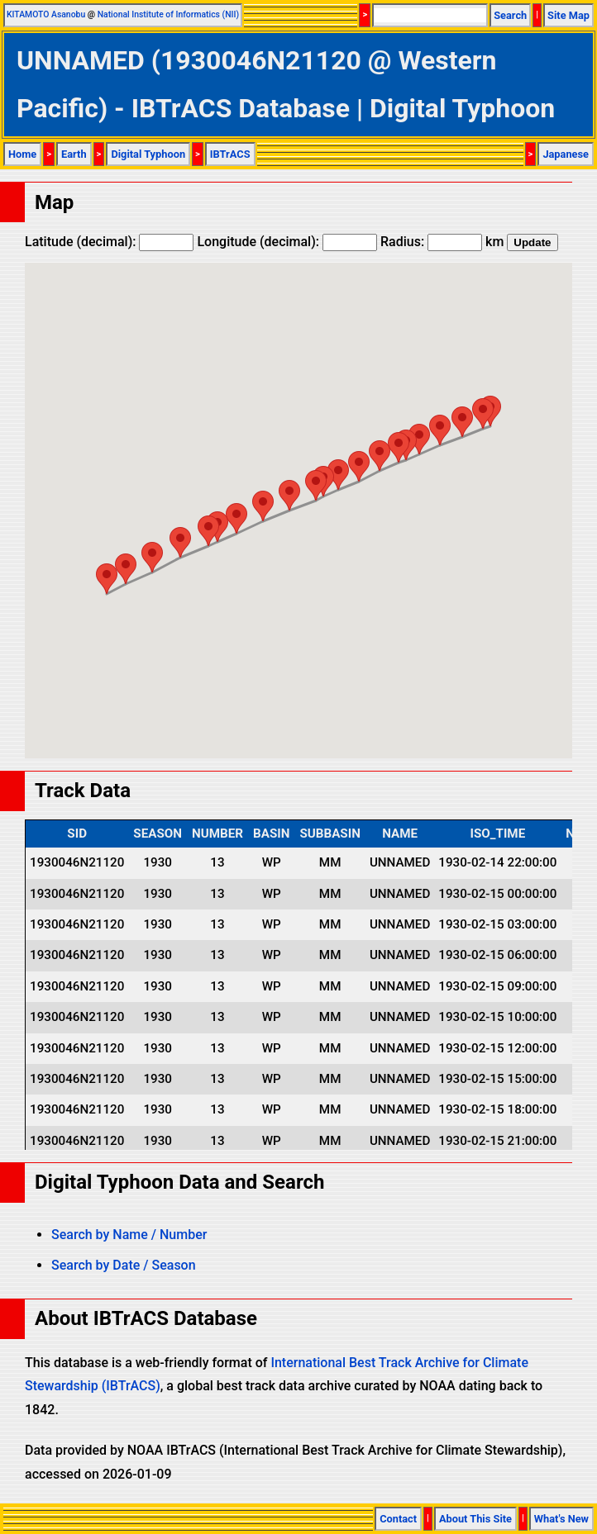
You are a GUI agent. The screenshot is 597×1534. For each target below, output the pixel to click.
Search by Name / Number (129, 1234)
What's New (561, 1519)
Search (510, 15)
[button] (106, 578)
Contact (398, 1519)
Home (22, 154)
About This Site (475, 1519)
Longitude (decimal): (287, 241)
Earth (74, 154)
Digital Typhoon (148, 154)
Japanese (565, 154)
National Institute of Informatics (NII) (168, 14)
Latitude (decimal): (109, 241)
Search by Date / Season (123, 1265)
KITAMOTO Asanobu (46, 14)
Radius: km (442, 241)
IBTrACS (230, 154)
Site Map (568, 15)
